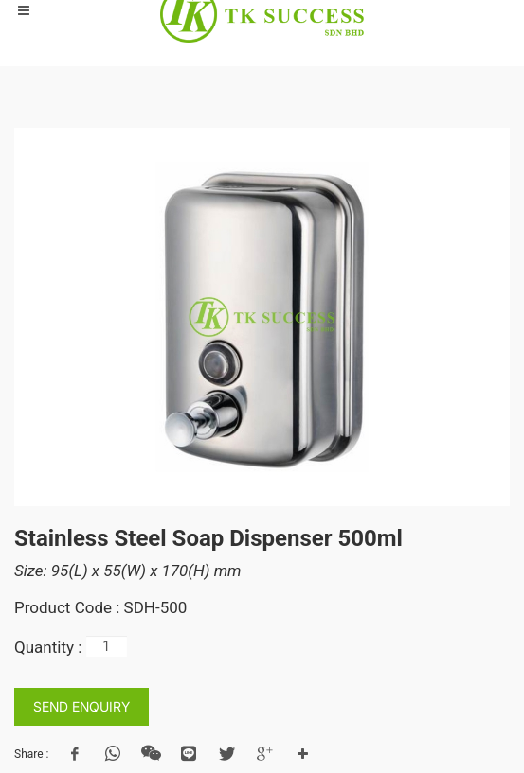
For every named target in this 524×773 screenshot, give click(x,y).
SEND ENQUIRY (81, 706)
